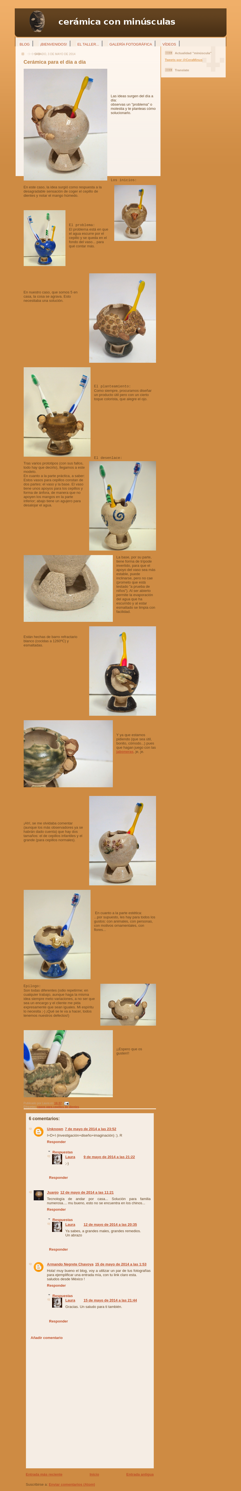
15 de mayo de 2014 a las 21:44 (110, 1300)
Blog (25, 44)
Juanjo (53, 1192)
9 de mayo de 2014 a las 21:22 (109, 1157)
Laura (70, 1157)
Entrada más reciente (44, 1474)
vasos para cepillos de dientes (58, 1106)
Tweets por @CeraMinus (184, 59)
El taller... (88, 44)
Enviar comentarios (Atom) (72, 1484)
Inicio (94, 1474)
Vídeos (169, 44)
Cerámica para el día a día (55, 62)
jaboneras (124, 752)
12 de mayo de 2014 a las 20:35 (110, 1224)
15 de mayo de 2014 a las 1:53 (120, 1264)
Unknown (55, 1129)
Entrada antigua (140, 1474)
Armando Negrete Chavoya (70, 1264)
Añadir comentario (47, 1338)
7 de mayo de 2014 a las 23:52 (90, 1129)
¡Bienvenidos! (53, 44)
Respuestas (62, 1152)
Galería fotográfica (130, 44)
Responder (56, 1142)
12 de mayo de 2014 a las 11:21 (87, 1192)
